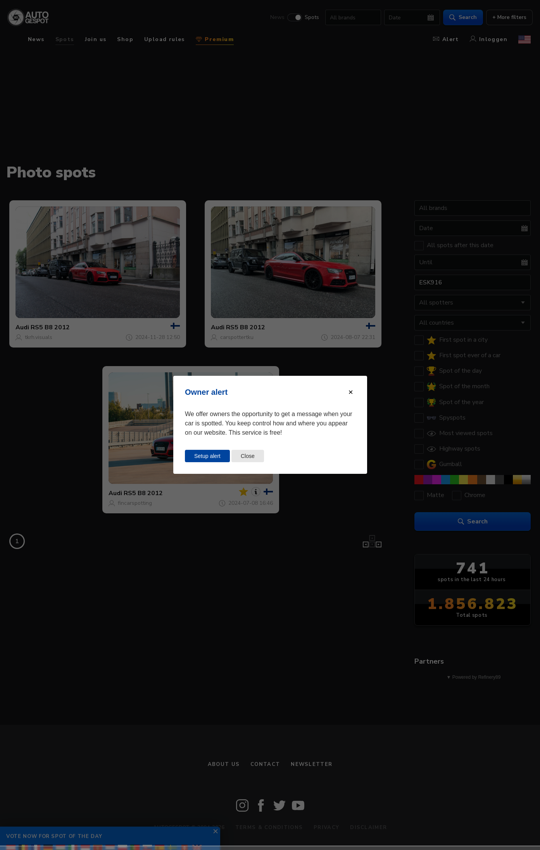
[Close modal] (350, 392)
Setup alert (207, 456)
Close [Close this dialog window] (248, 456)
